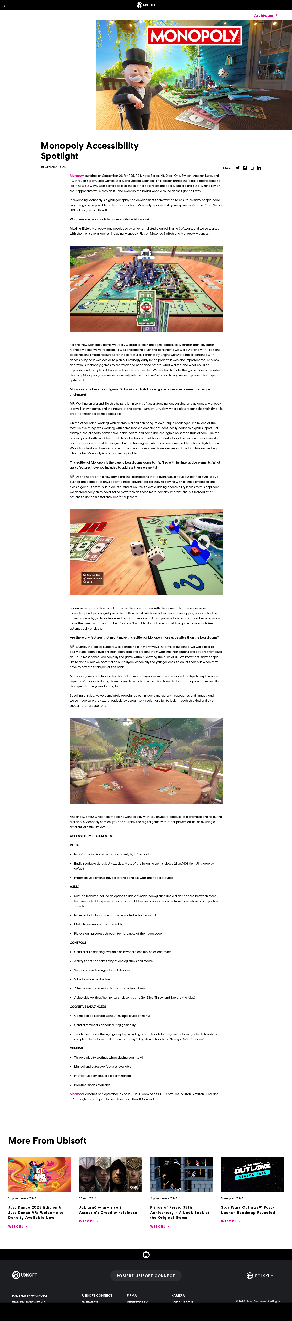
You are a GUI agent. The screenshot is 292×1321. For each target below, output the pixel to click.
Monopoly (77, 175)
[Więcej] (16, 1226)
